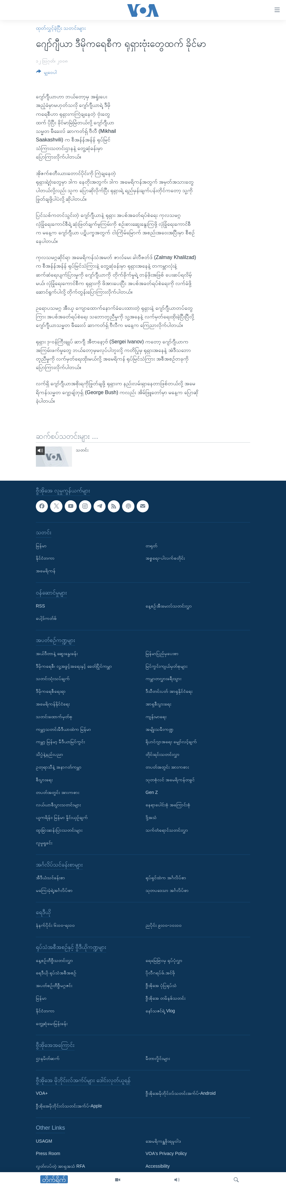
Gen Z (152, 792)
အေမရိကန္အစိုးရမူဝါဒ (163, 1141)
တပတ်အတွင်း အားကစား (57, 792)
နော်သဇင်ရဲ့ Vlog (160, 1010)
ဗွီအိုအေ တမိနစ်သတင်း (165, 998)
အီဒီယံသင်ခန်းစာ (50, 877)
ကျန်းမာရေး (156, 716)
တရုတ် (151, 545)
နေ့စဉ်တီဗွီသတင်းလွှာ (54, 960)
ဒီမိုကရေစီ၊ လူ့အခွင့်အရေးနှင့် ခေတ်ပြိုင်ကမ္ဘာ (74, 665)
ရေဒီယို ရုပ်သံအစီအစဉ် (56, 972)
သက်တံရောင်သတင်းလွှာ (167, 830)
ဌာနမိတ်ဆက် (48, 1058)
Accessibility (158, 1166)
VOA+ (42, 1093)
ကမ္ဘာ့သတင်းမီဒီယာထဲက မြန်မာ (63, 728)
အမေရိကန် (45, 570)
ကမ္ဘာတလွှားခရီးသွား (163, 678)
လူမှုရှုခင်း (44, 842)
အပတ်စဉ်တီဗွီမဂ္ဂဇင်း (54, 985)
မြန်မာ (41, 545)
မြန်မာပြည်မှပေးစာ (162, 653)
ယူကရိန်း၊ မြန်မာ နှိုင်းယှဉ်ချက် (62, 817)
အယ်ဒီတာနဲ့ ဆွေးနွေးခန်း (57, 653)
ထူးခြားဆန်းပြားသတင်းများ (59, 830)
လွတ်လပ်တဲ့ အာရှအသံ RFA (60, 1166)
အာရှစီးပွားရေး (158, 703)
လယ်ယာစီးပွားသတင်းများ (58, 804)
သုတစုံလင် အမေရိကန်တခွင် (170, 779)
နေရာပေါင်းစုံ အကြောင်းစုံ (168, 804)
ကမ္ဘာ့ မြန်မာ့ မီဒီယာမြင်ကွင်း (60, 741)
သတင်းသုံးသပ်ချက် (53, 678)
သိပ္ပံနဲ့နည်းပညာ (49, 754)
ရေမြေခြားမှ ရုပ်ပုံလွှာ (164, 960)
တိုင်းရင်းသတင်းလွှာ (162, 754)
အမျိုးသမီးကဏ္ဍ (159, 728)
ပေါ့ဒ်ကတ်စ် (46, 618)
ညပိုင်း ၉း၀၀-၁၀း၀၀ (164, 925)
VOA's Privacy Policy (166, 1153)
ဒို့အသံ (151, 817)
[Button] (46, 73)
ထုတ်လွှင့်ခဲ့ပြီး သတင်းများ (61, 28)
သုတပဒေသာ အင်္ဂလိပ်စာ (167, 890)
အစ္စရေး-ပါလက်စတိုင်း (165, 558)
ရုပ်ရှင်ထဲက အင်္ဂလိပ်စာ (166, 877)
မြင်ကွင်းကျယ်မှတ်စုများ (166, 665)
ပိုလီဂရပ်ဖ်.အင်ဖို (160, 972)
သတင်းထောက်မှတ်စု (54, 716)
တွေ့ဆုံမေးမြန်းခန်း (52, 1023)
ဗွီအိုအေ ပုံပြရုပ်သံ (161, 985)
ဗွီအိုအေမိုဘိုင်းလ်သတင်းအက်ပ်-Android (181, 1093)
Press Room (48, 1153)
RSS (40, 605)
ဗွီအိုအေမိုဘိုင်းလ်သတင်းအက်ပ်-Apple (69, 1105)
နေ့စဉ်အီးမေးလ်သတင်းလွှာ (169, 605)
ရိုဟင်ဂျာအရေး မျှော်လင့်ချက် (171, 741)
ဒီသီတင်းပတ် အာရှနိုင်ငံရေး (169, 691)
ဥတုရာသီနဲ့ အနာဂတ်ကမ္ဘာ (58, 766)
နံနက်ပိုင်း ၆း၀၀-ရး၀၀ (55, 925)
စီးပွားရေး (44, 779)
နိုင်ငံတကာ (45, 558)
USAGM (44, 1141)
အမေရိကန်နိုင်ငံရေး (53, 703)
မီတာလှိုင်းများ (158, 1058)
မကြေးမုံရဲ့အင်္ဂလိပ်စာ (54, 890)
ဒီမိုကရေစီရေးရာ (51, 691)
